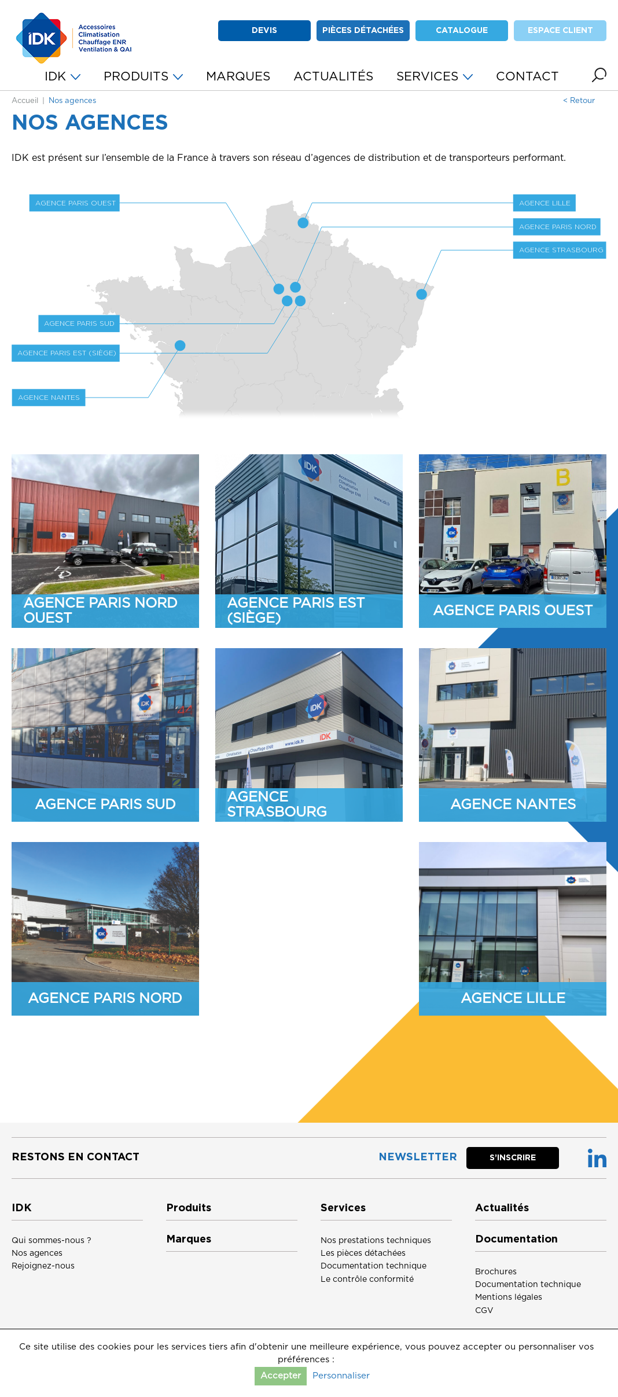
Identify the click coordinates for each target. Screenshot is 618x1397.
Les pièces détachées (363, 1253)
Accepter (280, 1376)
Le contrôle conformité (367, 1279)
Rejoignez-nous (43, 1266)
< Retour (579, 101)
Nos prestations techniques (376, 1241)
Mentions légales (508, 1297)
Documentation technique (373, 1266)
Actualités (502, 1208)
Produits (188, 1208)
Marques (188, 1239)
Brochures (496, 1272)
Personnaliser (341, 1376)
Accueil (25, 101)
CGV (484, 1311)
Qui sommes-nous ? (51, 1241)
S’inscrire (513, 1158)
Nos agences (37, 1253)
